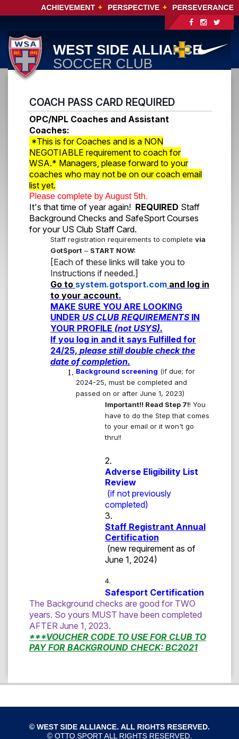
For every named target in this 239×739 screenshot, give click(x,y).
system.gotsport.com (121, 284)
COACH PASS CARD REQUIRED (102, 102)
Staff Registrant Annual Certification (155, 532)
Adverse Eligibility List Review (151, 477)
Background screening (117, 371)
